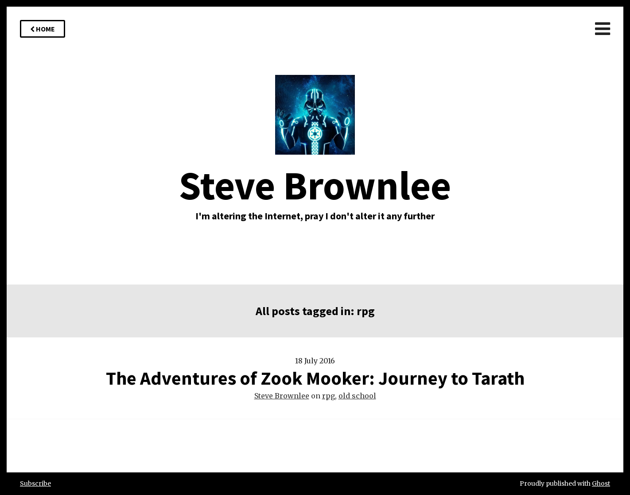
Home (42, 28)
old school (357, 395)
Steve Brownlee (281, 395)
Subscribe (35, 483)
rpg (328, 395)
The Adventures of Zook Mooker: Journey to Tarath (315, 378)
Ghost (601, 483)
